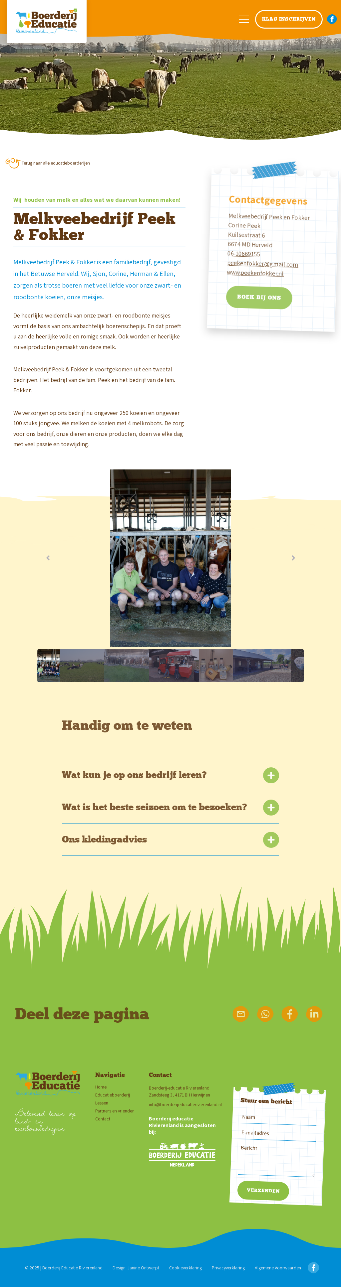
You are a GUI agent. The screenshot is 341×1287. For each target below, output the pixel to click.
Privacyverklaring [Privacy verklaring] (228, 1268)
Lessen (101, 1103)
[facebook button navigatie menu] (332, 19)
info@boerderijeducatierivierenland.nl (185, 1104)
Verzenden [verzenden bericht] (263, 1190)
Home (101, 1087)
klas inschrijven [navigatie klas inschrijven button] (289, 19)
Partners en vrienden (115, 1111)
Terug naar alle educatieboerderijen (56, 163)
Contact (102, 1119)
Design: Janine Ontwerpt (136, 1268)
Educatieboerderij (112, 1095)
